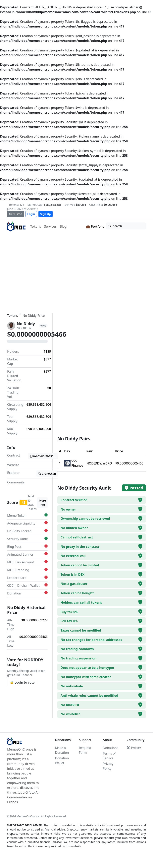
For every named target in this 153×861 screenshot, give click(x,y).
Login (31, 214)
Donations (110, 748)
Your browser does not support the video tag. (76, 273)
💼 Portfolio (95, 226)
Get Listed (15, 214)
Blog (63, 226)
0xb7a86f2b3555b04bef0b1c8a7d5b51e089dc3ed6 (44, 456)
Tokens (35, 226)
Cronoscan (47, 473)
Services (50, 226)
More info (42, 503)
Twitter (134, 748)
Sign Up (45, 214)
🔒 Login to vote (22, 682)
